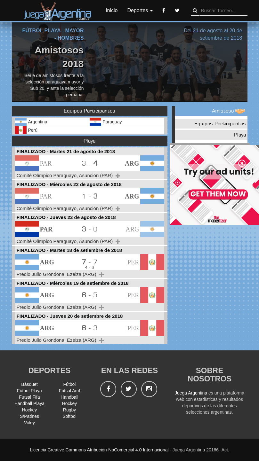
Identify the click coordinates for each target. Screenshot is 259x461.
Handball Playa (29, 403)
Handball (69, 397)
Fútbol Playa (29, 390)
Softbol (69, 416)
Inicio (111, 10)
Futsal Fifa (29, 397)
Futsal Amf (69, 390)
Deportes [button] (139, 10)
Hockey (69, 403)
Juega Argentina (191, 392)
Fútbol (69, 384)
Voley (29, 422)
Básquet (29, 384)
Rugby (69, 409)
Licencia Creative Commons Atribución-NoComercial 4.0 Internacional (99, 449)
